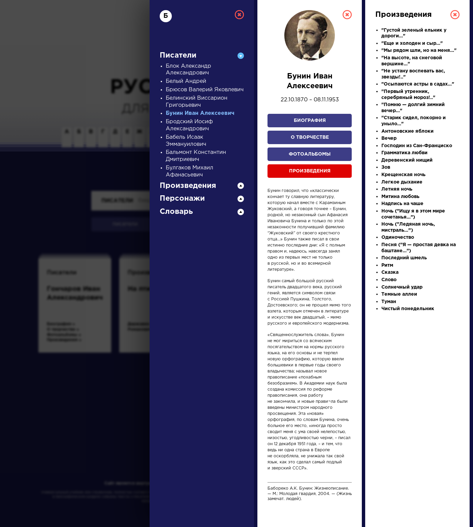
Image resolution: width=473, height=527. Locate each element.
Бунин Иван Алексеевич (200, 113)
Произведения (309, 171)
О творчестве (310, 137)
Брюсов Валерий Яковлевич (205, 89)
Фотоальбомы (309, 154)
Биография (310, 121)
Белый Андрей (186, 81)
